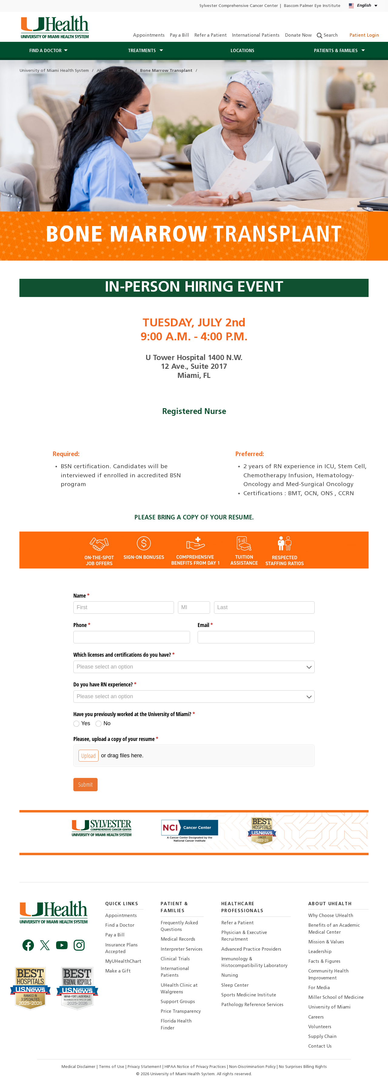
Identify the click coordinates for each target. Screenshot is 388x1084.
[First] (123, 607)
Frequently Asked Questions (179, 926)
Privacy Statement (145, 1067)
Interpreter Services (181, 949)
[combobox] (194, 667)
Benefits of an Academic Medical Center (334, 929)
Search (327, 35)
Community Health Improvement (328, 974)
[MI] (194, 607)
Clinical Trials (175, 959)
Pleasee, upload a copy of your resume (124, 739)
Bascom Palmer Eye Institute (312, 6)
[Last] (264, 607)
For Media (319, 988)
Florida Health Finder (176, 1024)
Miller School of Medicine (336, 998)
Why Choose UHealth (330, 916)
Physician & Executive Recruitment (244, 936)
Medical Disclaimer (79, 1067)
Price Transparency (181, 1011)
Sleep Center (235, 985)
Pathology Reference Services (252, 1005)
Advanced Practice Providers (251, 949)
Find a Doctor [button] (45, 50)
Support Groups (178, 1002)
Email (214, 625)
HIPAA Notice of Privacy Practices (195, 1067)
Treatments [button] (142, 50)
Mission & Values (326, 942)
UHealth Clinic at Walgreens (179, 989)
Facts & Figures (324, 961)
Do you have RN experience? (113, 684)
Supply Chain (322, 1037)
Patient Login (361, 35)
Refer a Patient (210, 35)
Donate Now (298, 35)
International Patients (255, 35)
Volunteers (319, 1027)
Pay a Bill (179, 35)
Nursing (229, 975)
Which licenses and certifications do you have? (132, 655)
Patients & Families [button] (336, 50)
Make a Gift (118, 971)
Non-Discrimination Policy (252, 1067)
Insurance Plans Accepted (121, 948)
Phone (90, 625)
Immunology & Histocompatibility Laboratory (254, 962)
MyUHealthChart (123, 961)
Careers (316, 1017)
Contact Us (320, 1046)
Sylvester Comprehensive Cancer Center (238, 6)
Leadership (320, 952)
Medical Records (178, 939)
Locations (242, 50)
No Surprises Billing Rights (303, 1067)
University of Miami (329, 1007)
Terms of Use (112, 1067)
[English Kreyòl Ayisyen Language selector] (363, 6)
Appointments (149, 35)
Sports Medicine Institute (248, 995)
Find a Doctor (119, 925)
